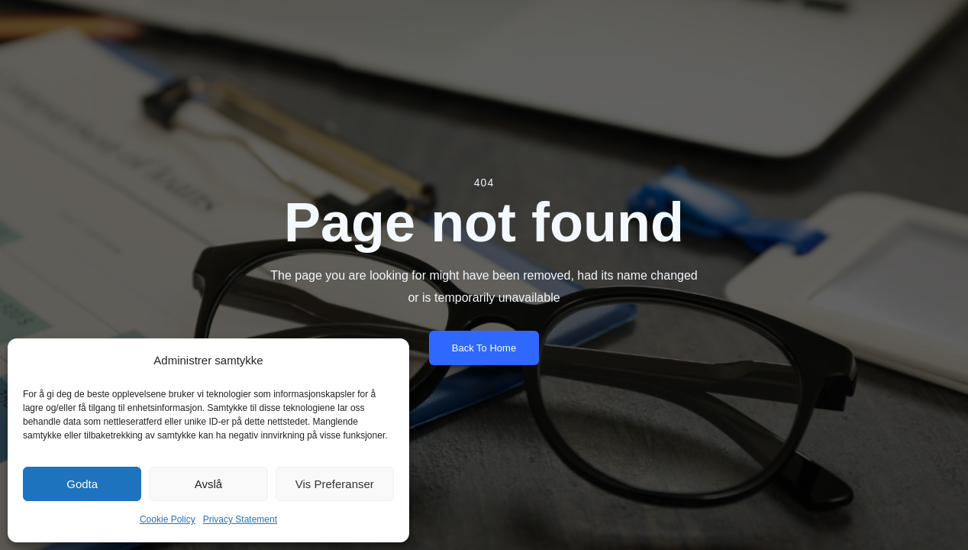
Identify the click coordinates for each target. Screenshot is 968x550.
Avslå (208, 483)
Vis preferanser (334, 483)
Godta (82, 483)
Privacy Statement (240, 519)
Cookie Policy (167, 519)
